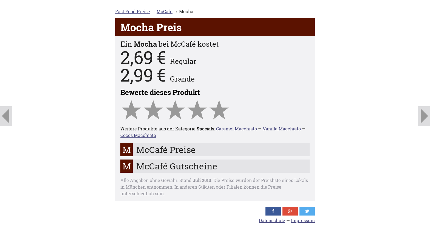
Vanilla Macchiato (282, 129)
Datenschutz (272, 220)
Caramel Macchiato (236, 129)
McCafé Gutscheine (176, 166)
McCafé (164, 11)
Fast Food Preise (132, 11)
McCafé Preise (166, 149)
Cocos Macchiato (138, 135)
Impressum (303, 220)
